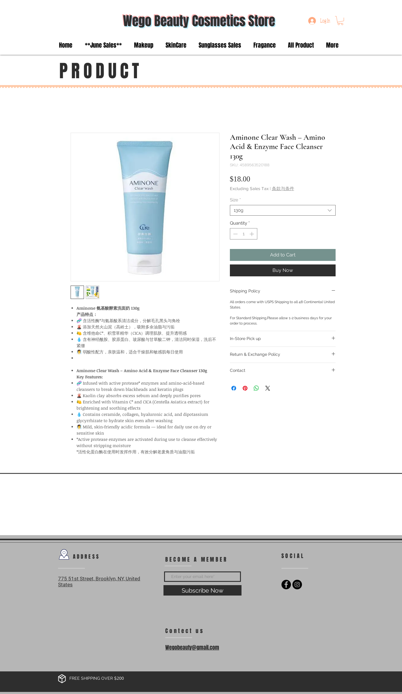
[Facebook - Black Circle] (286, 584)
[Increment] (252, 233)
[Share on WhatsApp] (256, 388)
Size (235, 200)
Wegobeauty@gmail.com (192, 647)
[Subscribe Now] (202, 590)
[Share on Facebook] (233, 388)
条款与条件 (283, 188)
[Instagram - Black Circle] (297, 584)
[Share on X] (267, 388)
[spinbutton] (243, 233)
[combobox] (283, 210)
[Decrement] (235, 233)
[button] (340, 20)
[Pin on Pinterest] (245, 388)
